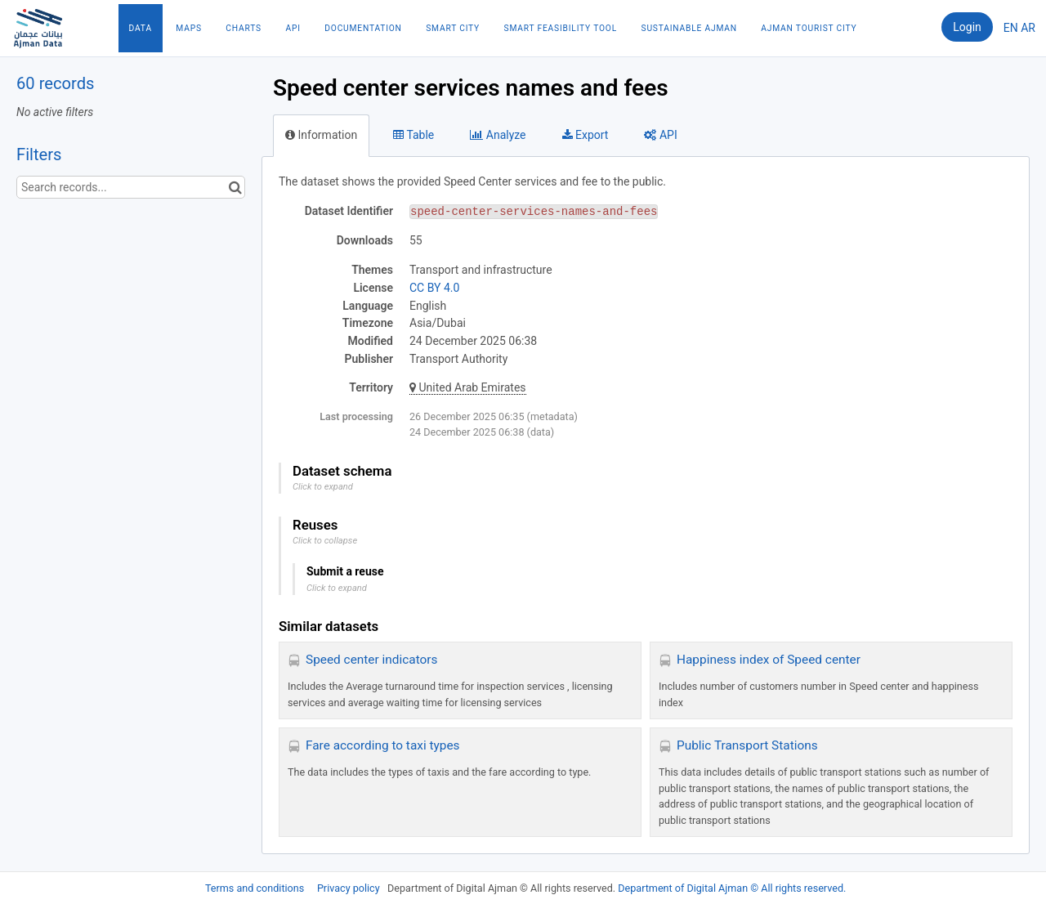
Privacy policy (349, 888)
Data (140, 28)
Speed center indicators (371, 659)
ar (1028, 27)
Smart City (453, 28)
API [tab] (660, 134)
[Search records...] (130, 187)
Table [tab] (413, 134)
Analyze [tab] (497, 134)
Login (967, 27)
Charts (244, 28)
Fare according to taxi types (383, 745)
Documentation (362, 28)
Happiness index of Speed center (768, 659)
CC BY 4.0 (434, 287)
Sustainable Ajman (689, 28)
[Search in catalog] (235, 187)
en (1011, 27)
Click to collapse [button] (325, 540)
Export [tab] (585, 134)
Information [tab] (321, 134)
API (292, 28)
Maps (188, 28)
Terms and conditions (255, 888)
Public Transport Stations (747, 745)
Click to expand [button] (323, 486)
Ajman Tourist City (808, 28)
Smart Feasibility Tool (560, 28)
